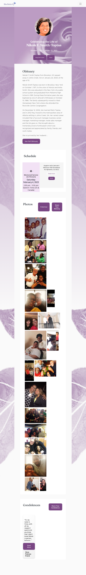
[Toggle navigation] (80, 4)
